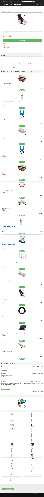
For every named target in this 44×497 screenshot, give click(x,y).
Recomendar (6, 45)
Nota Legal (32, 491)
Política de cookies (33, 490)
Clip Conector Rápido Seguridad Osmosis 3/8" (10, 154)
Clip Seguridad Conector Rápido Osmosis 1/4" (10, 119)
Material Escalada (34, 9)
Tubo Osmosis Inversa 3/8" (6, 172)
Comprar (22, 40)
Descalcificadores (24, 6)
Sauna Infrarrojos (6, 6)
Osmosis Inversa (33, 6)
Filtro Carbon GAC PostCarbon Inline (8, 226)
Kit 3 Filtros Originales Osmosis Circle (8, 244)
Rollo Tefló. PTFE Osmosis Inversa (8, 190)
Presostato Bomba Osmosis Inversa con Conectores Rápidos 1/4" (13, 333)
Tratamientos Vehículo (7, 11)
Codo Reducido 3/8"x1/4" (6, 208)
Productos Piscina (6, 9)
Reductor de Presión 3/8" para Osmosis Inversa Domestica (24, 393)
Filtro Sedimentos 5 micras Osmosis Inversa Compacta (11, 101)
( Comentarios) (8, 47)
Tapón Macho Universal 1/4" (7, 351)
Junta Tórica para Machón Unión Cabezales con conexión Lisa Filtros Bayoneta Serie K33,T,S (18, 315)
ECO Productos (15, 9)
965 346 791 (7, 4)
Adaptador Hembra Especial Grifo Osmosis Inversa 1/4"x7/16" (13, 280)
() (4, 85)
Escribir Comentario (5, 389)
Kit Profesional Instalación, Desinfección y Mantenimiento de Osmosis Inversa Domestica (17, 262)
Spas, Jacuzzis (15, 6)
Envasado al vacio (24, 9)
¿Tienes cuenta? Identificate (7, 489)
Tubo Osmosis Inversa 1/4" (6, 83)
